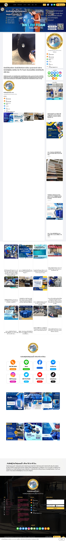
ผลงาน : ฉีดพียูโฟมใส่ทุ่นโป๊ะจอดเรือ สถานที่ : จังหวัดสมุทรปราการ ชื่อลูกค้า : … (25, 271)
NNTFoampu (12, 379)
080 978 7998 (8, 101)
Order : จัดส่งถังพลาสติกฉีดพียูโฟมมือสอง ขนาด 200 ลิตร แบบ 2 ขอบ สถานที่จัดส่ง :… (26, 332)
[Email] (52, 75)
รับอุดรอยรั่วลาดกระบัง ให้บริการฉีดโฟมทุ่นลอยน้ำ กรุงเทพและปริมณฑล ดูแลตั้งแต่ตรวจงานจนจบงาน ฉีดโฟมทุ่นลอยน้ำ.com (23, 520)
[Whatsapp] (57, 75)
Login (33, 4)
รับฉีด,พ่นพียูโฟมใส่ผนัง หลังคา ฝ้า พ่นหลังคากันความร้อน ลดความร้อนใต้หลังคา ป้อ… (55, 269)
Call (59, 4)
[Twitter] (57, 72)
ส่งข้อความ (51, 64)
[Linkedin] (54, 75)
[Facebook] (52, 72)
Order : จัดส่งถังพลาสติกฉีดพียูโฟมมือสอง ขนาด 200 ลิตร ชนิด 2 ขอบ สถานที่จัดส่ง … (55, 153)
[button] (40, 368)
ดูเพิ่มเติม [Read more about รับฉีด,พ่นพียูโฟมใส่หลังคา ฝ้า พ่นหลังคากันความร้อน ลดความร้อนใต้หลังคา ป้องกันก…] (19, 502)
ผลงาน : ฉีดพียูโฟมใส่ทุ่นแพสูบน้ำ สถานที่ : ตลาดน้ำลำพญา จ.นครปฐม (40, 303)
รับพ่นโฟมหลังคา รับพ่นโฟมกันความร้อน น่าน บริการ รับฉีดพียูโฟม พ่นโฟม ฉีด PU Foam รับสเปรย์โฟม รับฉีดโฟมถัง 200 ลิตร (23, 505)
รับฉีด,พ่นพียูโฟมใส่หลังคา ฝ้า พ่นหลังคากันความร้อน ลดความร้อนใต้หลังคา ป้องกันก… (55, 330)
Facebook (7, 106)
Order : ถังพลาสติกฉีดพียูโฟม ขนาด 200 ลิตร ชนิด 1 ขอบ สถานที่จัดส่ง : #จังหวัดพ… (55, 234)
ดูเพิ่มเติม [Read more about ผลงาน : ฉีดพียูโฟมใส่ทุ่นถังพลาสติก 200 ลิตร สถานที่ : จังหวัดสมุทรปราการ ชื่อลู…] (19, 511)
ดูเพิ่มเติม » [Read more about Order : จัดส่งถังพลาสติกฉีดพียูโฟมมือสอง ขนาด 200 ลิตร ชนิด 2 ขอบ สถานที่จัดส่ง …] (49, 156)
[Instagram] (60, 72)
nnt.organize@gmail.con (10, 111)
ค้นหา (36, 4)
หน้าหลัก (14, 4)
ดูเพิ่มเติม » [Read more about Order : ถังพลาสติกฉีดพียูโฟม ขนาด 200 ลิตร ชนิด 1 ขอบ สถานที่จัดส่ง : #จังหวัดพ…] (49, 237)
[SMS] (49, 75)
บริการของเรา (19, 4)
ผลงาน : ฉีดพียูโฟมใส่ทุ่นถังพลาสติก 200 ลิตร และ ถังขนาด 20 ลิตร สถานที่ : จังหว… (11, 332)
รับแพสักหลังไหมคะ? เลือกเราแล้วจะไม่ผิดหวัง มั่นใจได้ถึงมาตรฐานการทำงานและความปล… (40, 271)
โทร (6, 98)
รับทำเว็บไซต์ (24, 536)
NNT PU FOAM (26, 379)
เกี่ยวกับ (29, 4)
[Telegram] (60, 75)
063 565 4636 (61, 5)
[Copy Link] (56, 78)
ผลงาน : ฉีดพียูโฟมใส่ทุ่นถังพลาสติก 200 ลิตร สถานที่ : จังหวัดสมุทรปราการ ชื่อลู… (23, 510)
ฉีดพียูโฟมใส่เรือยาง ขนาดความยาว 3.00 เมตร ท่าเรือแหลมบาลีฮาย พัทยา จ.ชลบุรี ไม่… (11, 301)
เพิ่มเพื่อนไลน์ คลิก (8, 103)
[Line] (49, 72)
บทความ (24, 4)
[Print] (53, 78)
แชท (6, 108)
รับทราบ (62, 539)
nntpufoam (53, 379)
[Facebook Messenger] (54, 72)
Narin (7, 104)
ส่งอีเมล (7, 110)
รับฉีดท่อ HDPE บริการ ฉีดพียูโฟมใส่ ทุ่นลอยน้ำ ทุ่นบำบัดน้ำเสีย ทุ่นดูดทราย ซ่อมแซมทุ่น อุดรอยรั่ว (40, 329)
